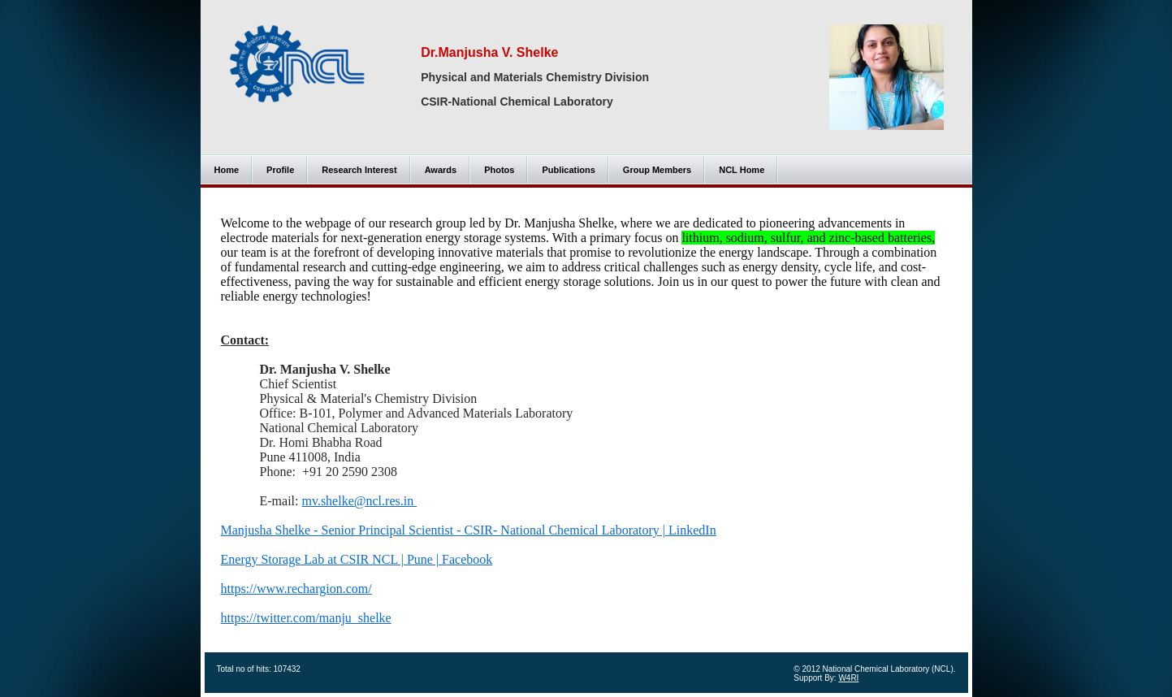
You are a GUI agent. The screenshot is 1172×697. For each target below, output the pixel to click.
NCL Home (741, 170)
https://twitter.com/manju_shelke (306, 618)
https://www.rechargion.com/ (296, 588)
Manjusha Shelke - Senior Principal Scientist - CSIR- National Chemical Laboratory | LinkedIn (468, 530)
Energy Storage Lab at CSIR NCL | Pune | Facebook (357, 559)
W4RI (848, 677)
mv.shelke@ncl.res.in (359, 501)
